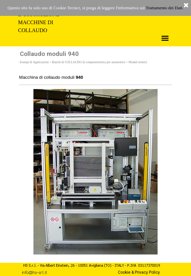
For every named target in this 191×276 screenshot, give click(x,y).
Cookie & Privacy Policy (139, 272)
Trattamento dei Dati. (164, 7)
